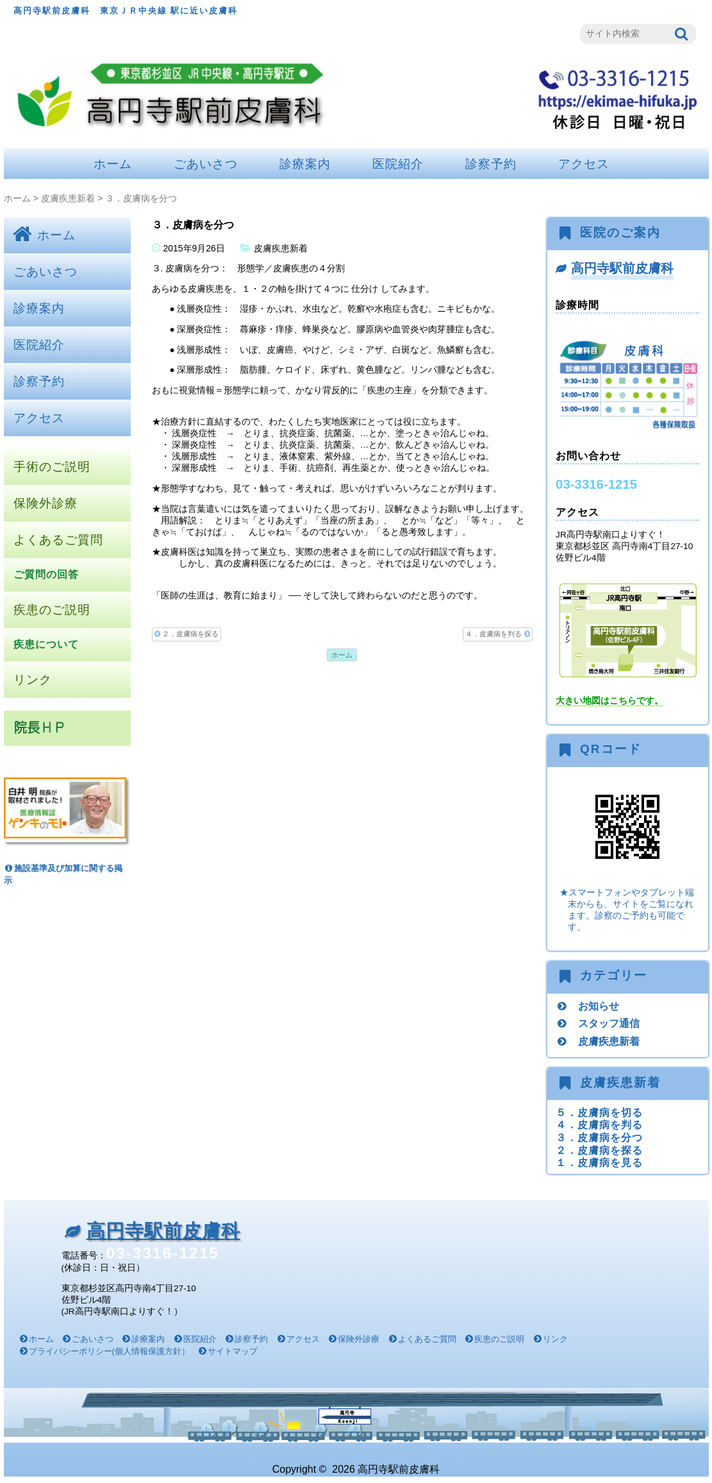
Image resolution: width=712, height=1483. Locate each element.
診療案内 (305, 164)
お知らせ (598, 1006)
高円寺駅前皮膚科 (622, 268)
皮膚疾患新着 (68, 198)
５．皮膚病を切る (599, 1112)
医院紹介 (398, 164)
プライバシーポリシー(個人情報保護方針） (109, 1351)
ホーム (113, 164)
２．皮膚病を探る (186, 634)
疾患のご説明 (51, 609)
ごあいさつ (206, 164)
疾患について (46, 644)
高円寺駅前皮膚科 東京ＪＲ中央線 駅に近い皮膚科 (125, 10)
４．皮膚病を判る (497, 634)
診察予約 (491, 164)
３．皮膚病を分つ (599, 1137)
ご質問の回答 (46, 574)
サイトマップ (233, 1351)
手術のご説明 (51, 466)
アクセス (583, 164)
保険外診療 (45, 503)
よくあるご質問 (58, 540)
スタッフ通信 (609, 1023)
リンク (32, 679)
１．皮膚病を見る (599, 1162)
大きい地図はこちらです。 (609, 701)
